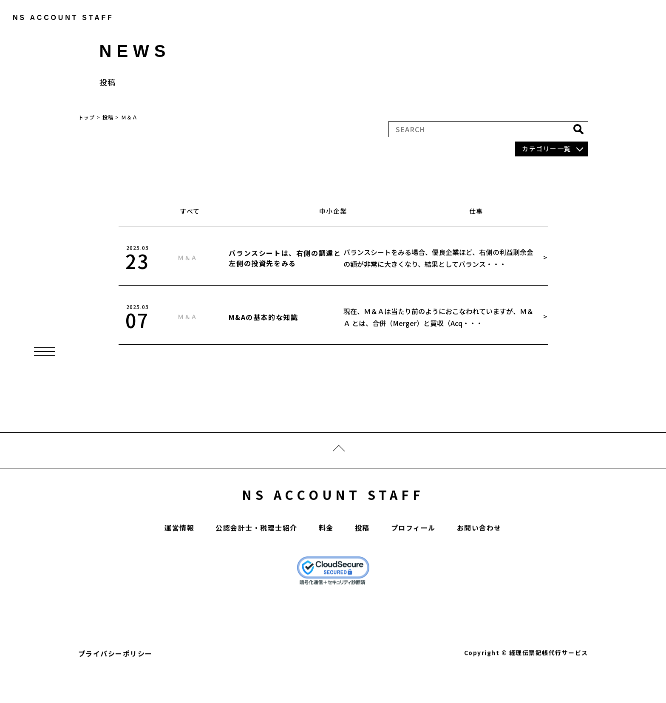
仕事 (476, 211)
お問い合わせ (479, 552)
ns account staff (57, 17)
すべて (190, 211)
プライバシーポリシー (115, 677)
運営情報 (179, 552)
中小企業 (333, 211)
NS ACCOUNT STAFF (333, 518)
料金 (326, 552)
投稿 (362, 552)
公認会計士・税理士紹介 (256, 552)
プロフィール (413, 552)
